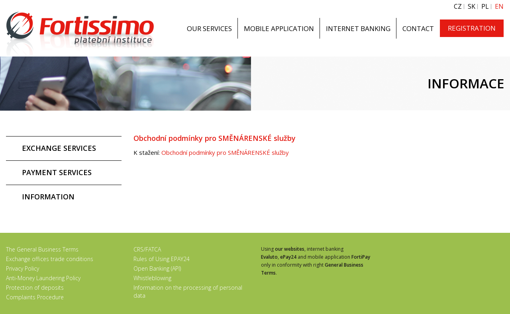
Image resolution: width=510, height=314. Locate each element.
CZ (458, 6)
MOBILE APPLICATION (279, 28)
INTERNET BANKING (358, 28)
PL (485, 6)
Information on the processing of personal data (187, 291)
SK (471, 6)
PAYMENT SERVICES (57, 172)
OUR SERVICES (209, 28)
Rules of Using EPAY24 (161, 259)
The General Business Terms (42, 249)
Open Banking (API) (157, 268)
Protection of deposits (35, 287)
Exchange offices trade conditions (49, 259)
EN (499, 6)
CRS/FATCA (147, 249)
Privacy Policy (22, 268)
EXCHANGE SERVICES (59, 148)
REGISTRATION (472, 28)
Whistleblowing (152, 278)
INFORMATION (48, 196)
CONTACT (418, 28)
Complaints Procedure (35, 297)
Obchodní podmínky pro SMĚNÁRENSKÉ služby (225, 152)
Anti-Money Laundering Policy (43, 278)
